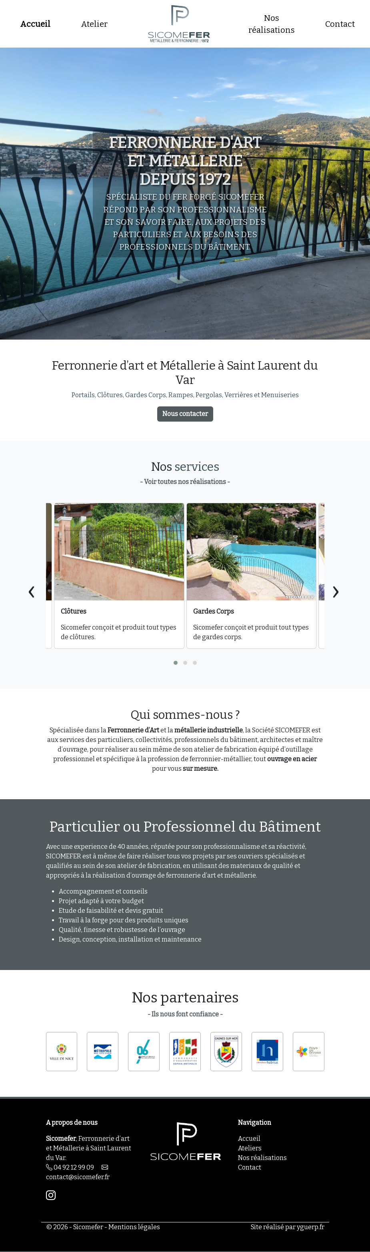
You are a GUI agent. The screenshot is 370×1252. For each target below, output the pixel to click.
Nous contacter (185, 414)
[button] (175, 663)
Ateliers (250, 1148)
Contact (340, 24)
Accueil (35, 24)
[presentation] (31, 590)
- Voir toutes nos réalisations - (185, 482)
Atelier (94, 24)
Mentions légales (134, 1227)
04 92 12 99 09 (70, 1167)
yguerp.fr (310, 1227)
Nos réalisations (271, 24)
